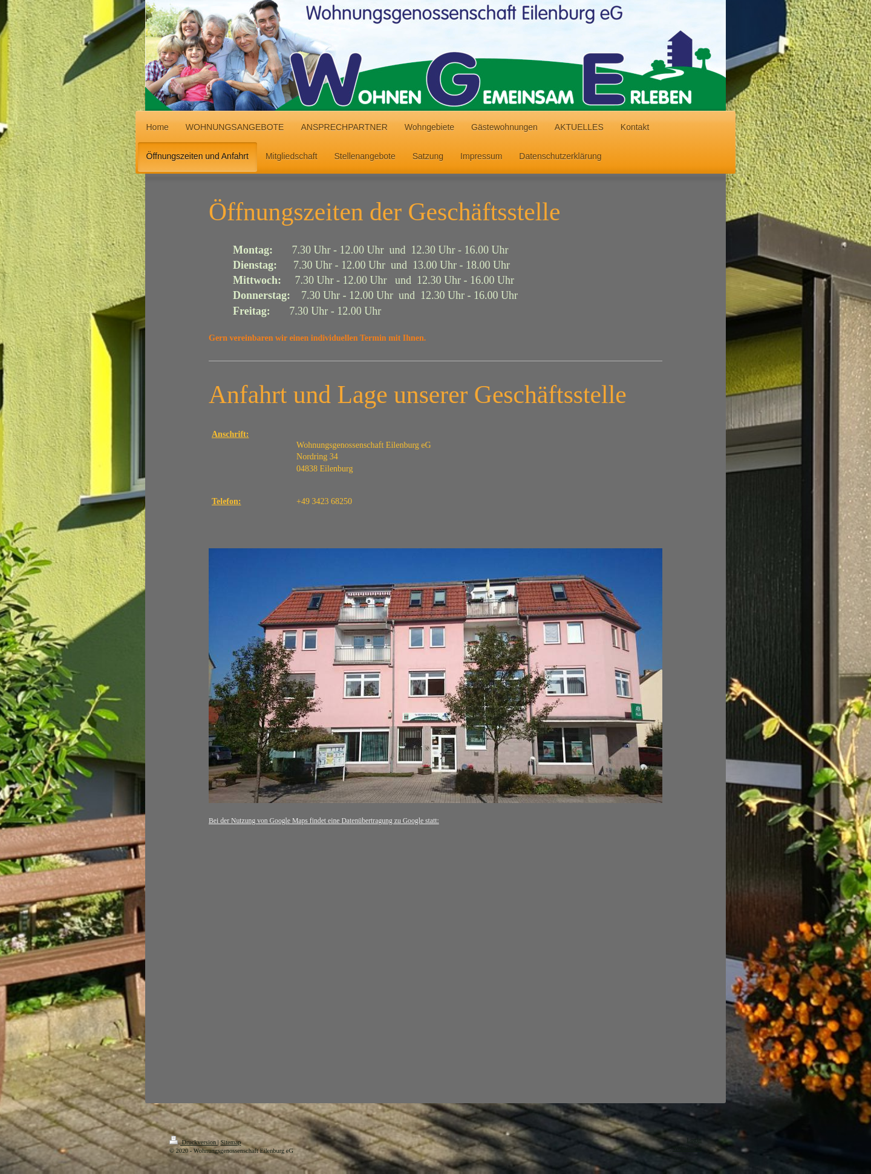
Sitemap (230, 1142)
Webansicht (687, 1148)
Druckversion (193, 1142)
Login (694, 1139)
